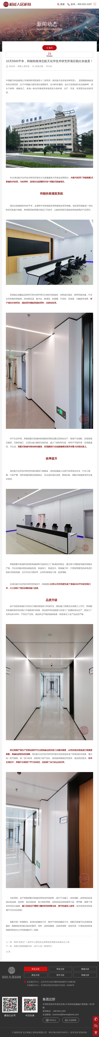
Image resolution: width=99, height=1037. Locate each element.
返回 (49, 48)
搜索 (61, 4)
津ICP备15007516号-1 (58, 1032)
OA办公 (51, 1020)
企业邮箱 (70, 1020)
